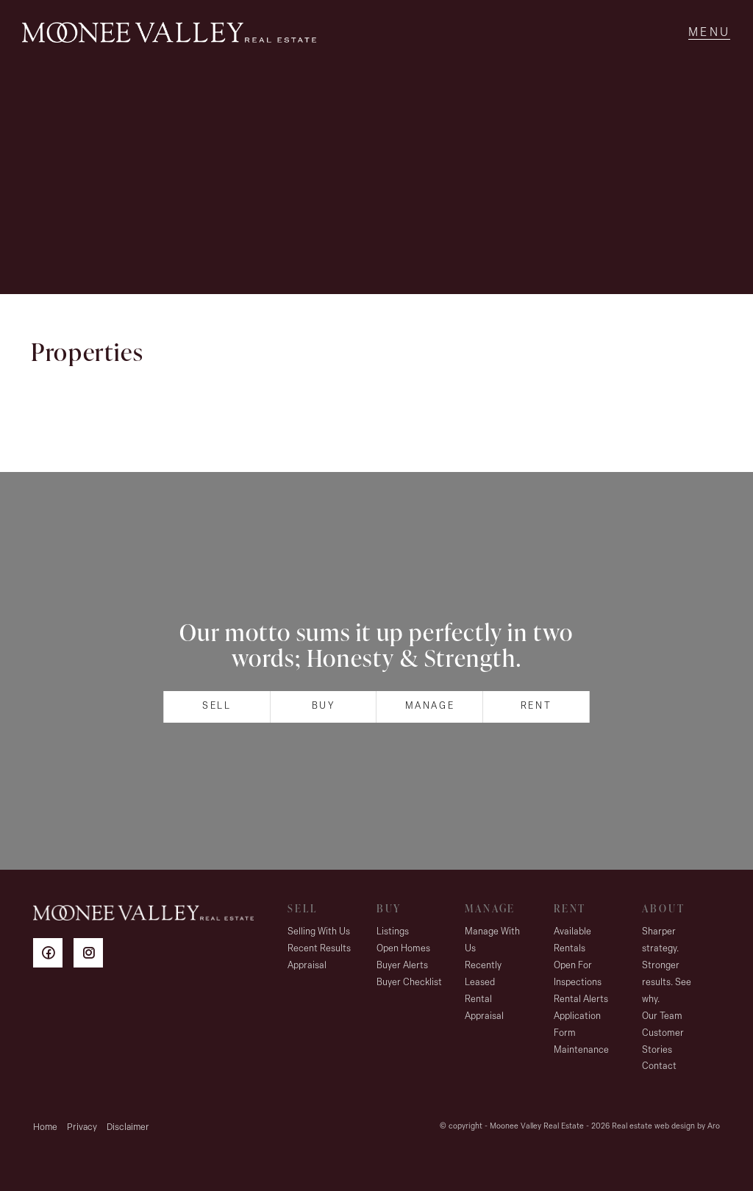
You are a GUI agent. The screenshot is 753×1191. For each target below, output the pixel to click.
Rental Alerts (581, 999)
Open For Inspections (578, 974)
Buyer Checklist (409, 982)
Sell (216, 706)
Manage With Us (492, 940)
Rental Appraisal (484, 1008)
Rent (536, 706)
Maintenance (581, 1050)
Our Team (662, 1016)
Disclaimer (128, 1127)
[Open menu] (709, 33)
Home (45, 1127)
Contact (659, 1066)
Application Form (577, 1025)
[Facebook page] (53, 955)
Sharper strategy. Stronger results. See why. (666, 965)
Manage (430, 706)
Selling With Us (319, 932)
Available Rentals (572, 940)
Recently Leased (483, 974)
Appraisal (307, 965)
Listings (392, 932)
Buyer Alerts (402, 965)
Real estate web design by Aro (666, 1127)
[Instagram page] (92, 955)
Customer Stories (663, 1042)
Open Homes (403, 949)
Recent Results (319, 949)
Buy (323, 706)
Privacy (82, 1127)
